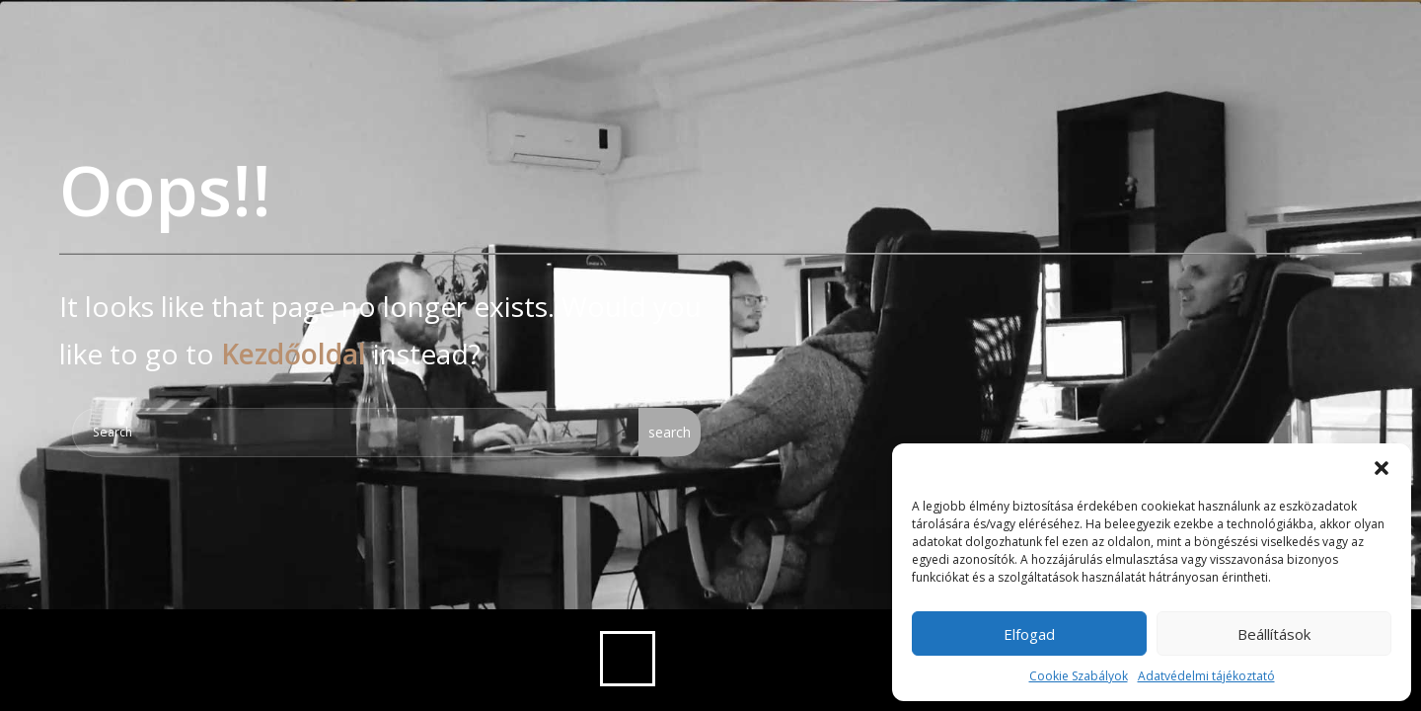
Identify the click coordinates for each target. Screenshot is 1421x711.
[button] (1381, 468)
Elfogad (1029, 634)
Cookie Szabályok (1078, 676)
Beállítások (1273, 634)
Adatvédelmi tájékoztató (1206, 676)
